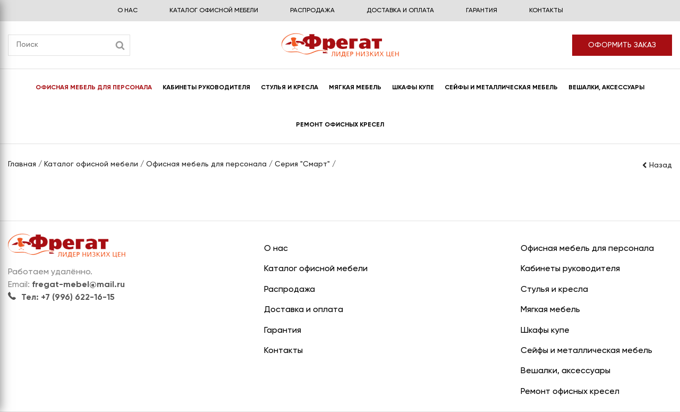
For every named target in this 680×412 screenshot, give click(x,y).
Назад (656, 165)
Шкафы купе (413, 88)
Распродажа (312, 10)
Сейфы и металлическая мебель (501, 88)
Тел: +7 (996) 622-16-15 (61, 297)
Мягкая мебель (355, 88)
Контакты (546, 10)
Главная (22, 164)
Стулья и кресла (289, 88)
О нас (127, 10)
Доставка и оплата (400, 10)
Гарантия (481, 10)
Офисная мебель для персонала (94, 88)
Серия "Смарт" (302, 164)
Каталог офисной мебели (213, 10)
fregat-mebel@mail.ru (78, 285)
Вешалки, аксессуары (606, 88)
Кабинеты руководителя (206, 88)
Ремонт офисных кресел (340, 125)
